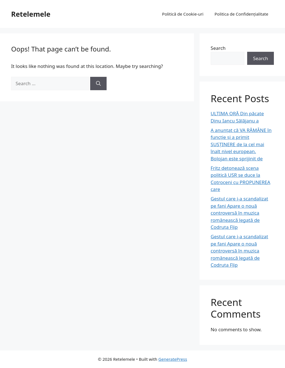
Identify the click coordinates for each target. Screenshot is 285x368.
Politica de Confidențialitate (241, 14)
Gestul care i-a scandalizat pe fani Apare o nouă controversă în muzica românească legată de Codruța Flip (239, 212)
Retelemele (30, 14)
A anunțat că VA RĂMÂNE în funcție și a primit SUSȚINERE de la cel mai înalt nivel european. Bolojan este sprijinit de (241, 144)
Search (218, 48)
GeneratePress (172, 359)
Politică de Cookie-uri (182, 14)
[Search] (98, 83)
